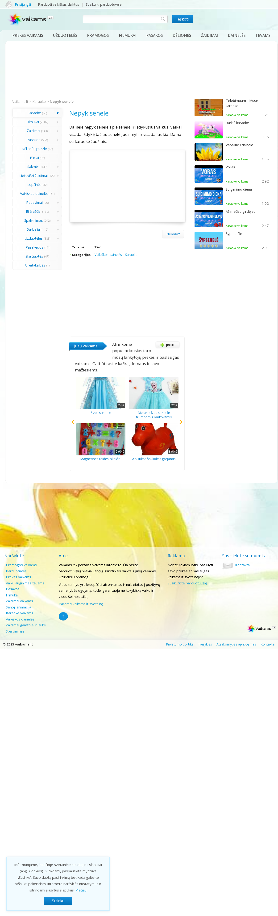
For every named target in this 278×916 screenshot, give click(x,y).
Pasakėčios (34, 247)
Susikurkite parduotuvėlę (187, 583)
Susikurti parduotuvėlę (103, 4)
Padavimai (34, 202)
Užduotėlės (65, 35)
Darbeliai (33, 229)
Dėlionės (182, 35)
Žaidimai (209, 35)
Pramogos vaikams (21, 564)
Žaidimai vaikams (19, 601)
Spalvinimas (33, 220)
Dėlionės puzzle (34, 148)
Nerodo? (173, 234)
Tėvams (262, 35)
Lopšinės (34, 184)
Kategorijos (81, 255)
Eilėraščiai (33, 211)
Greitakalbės (35, 265)
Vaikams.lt (20, 101)
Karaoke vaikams (19, 613)
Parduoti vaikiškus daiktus (58, 4)
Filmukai (127, 35)
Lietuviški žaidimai (33, 175)
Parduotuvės (16, 571)
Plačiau (81, 890)
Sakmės (33, 166)
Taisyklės (205, 644)
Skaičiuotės (34, 256)
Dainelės (237, 35)
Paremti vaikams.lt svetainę (81, 603)
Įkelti (166, 345)
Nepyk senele (62, 101)
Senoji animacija (18, 607)
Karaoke (39, 101)
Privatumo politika (180, 644)
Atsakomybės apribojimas (236, 644)
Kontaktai (242, 564)
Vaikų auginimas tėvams (25, 583)
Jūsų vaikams (85, 346)
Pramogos (98, 35)
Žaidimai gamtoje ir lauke (26, 625)
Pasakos (154, 35)
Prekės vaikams (27, 35)
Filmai (34, 157)
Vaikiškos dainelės (34, 193)
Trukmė (78, 247)
